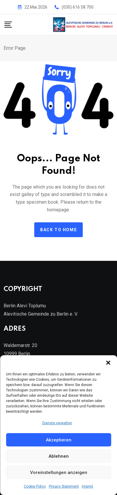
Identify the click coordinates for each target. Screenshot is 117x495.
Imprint (87, 486)
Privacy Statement (64, 486)
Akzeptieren (58, 440)
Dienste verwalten (57, 423)
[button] (108, 363)
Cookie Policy (35, 486)
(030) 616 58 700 (77, 7)
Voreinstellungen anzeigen (58, 472)
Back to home (58, 229)
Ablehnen (59, 456)
